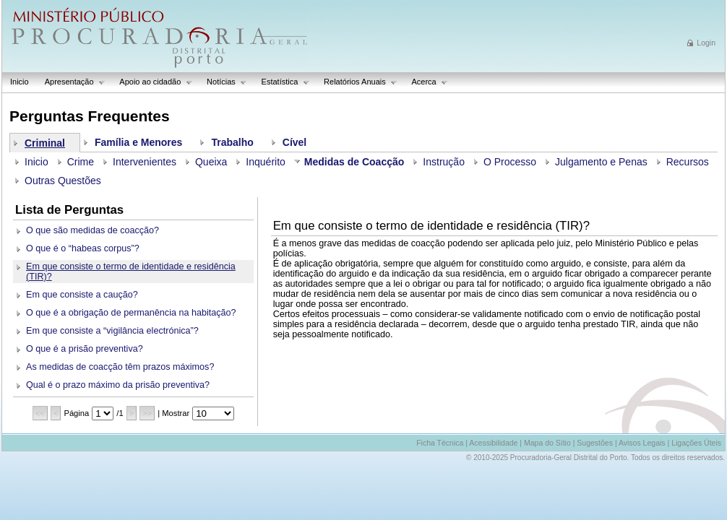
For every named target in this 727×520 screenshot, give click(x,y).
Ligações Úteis (696, 442)
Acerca (425, 82)
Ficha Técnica (439, 442)
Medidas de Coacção (354, 162)
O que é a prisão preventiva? (84, 349)
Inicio (19, 81)
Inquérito (265, 162)
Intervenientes (144, 162)
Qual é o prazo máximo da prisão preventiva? (118, 385)
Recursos (687, 162)
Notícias (223, 82)
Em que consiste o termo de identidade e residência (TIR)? (131, 271)
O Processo (509, 162)
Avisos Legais (642, 442)
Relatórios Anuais (356, 82)
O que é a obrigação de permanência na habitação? (131, 313)
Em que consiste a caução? (82, 295)
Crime (80, 162)
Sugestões (595, 442)
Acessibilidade (493, 442)
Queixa (211, 162)
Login (706, 42)
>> (147, 413)
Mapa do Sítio (547, 442)
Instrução (444, 162)
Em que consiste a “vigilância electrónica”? (112, 331)
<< (40, 413)
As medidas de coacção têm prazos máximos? (120, 367)
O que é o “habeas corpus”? (82, 248)
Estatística (282, 82)
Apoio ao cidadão (152, 82)
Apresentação (71, 82)
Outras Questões (63, 180)
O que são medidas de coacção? (92, 230)
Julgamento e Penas (601, 162)
